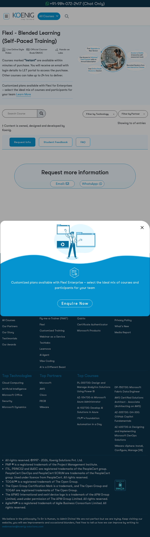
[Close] (142, 227)
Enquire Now (74, 303)
